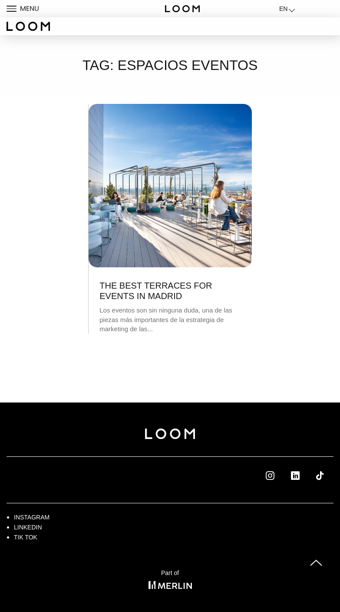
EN (283, 8)
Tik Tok (328, 475)
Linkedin (305, 475)
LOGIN (310, 8)
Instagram (32, 516)
